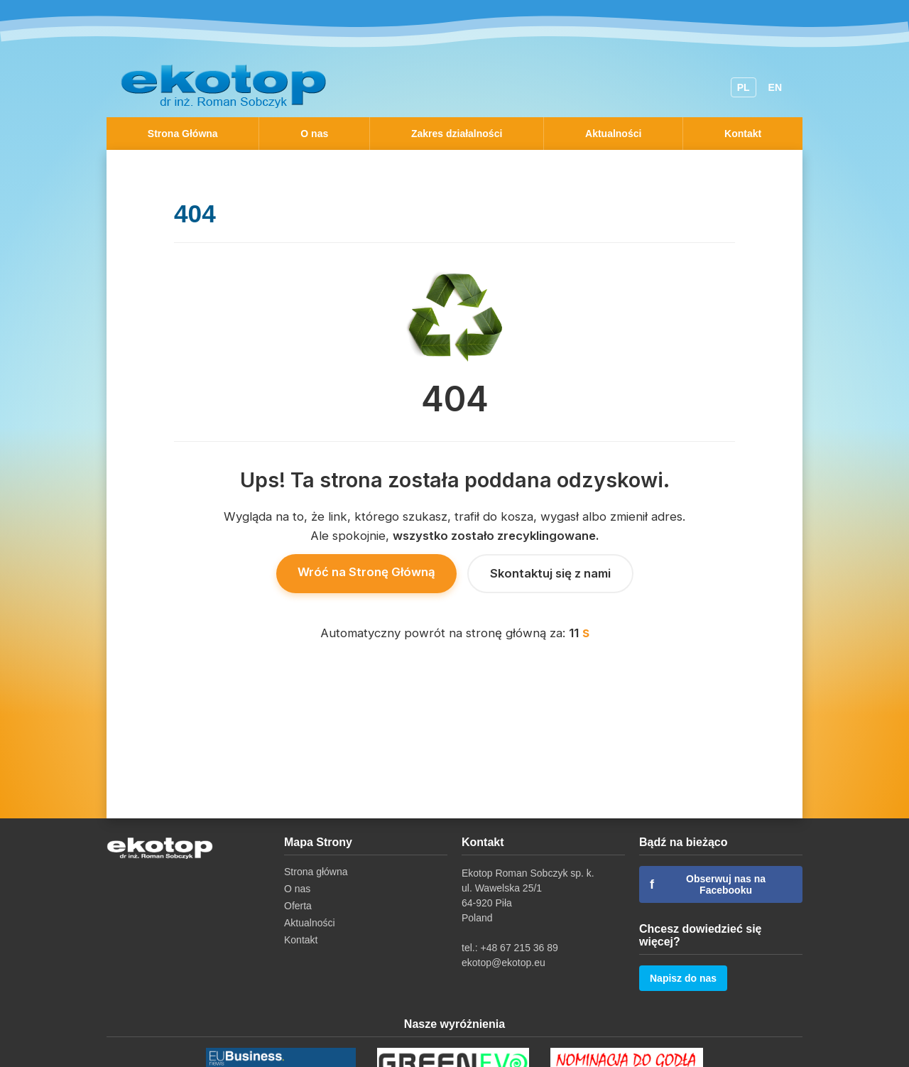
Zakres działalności (456, 133)
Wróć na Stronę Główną (366, 572)
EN (775, 87)
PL (743, 87)
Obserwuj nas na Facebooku (708, 884)
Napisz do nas (683, 978)
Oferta (298, 905)
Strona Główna (183, 133)
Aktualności (613, 133)
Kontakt (742, 133)
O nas (314, 133)
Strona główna (316, 871)
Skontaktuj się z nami (550, 573)
